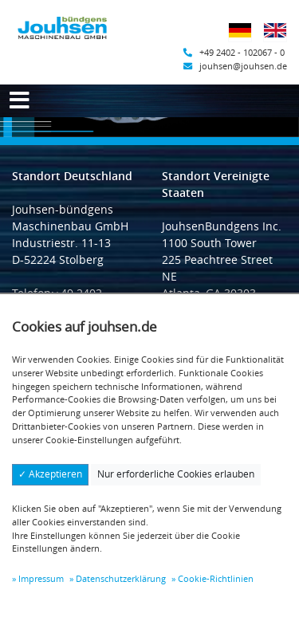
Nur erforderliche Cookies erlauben (175, 474)
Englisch (280, 40)
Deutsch (245, 40)
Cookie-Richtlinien (216, 578)
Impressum (41, 578)
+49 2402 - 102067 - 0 (234, 52)
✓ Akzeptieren (50, 474)
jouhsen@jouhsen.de (235, 66)
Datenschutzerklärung (121, 578)
